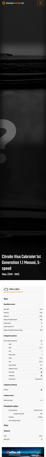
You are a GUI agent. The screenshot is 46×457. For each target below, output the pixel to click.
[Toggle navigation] (40, 3)
